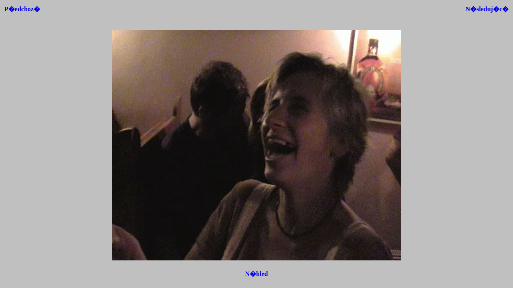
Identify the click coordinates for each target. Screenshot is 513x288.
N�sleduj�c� (487, 9)
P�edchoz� (22, 9)
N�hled (256, 273)
